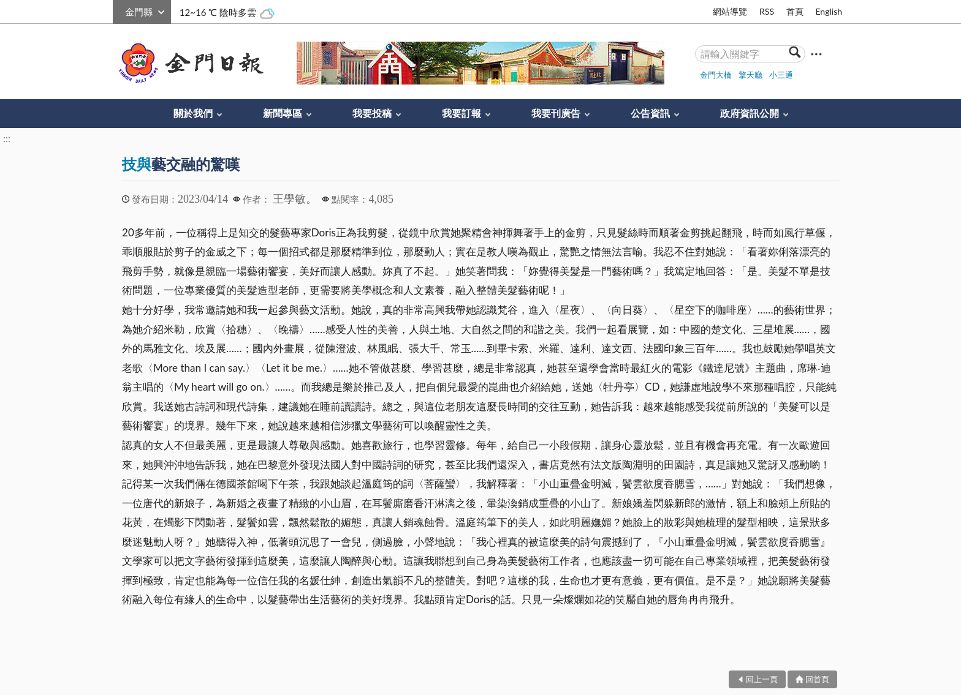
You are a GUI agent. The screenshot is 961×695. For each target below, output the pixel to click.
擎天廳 (750, 75)
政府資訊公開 (749, 113)
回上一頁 (762, 679)
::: (119, 10)
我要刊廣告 (555, 113)
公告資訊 (650, 113)
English (828, 11)
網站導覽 (730, 11)
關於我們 (193, 113)
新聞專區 (282, 113)
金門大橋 (716, 75)
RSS (766, 11)
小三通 (781, 75)
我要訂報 (461, 113)
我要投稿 (372, 113)
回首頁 (817, 679)
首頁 (794, 11)
